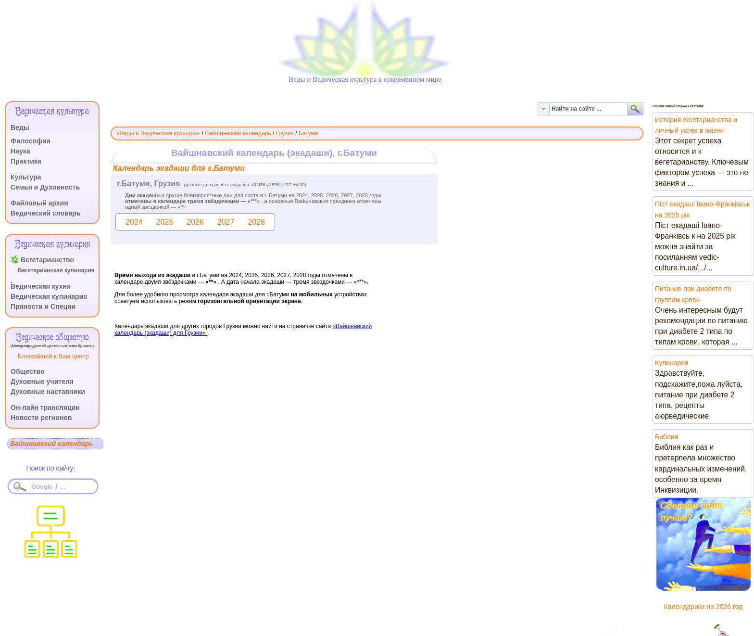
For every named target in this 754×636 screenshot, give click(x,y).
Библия (666, 437)
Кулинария (672, 363)
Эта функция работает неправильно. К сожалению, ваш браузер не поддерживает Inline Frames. (377, 268)
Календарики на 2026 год (703, 607)
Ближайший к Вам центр (53, 356)
